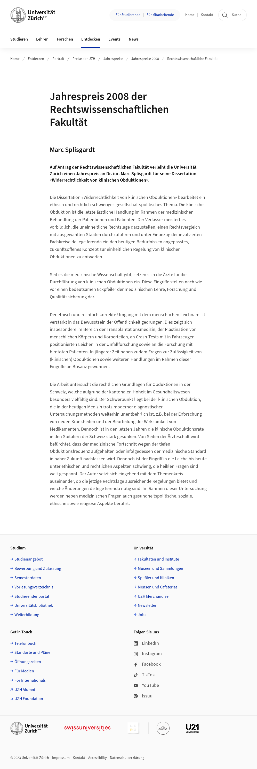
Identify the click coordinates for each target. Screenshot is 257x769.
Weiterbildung (26, 615)
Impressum (61, 757)
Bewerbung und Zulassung (37, 568)
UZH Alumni (24, 690)
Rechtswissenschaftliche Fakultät (192, 58)
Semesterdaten (27, 578)
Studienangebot (28, 559)
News (134, 39)
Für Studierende (128, 15)
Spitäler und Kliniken (156, 578)
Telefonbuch (25, 643)
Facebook (147, 664)
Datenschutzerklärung (127, 757)
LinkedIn (146, 643)
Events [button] (114, 39)
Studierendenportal (31, 596)
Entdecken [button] (90, 39)
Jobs (142, 615)
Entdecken (36, 58)
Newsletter (147, 605)
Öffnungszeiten (27, 662)
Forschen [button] (65, 39)
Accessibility (97, 757)
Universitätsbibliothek (33, 605)
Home (190, 15)
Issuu (143, 696)
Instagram (148, 653)
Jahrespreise (113, 58)
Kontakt (207, 15)
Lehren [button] (42, 39)
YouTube (146, 685)
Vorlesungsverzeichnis (33, 587)
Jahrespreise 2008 (145, 58)
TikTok (144, 675)
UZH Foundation (28, 699)
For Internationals (30, 680)
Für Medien (24, 671)
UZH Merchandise (153, 596)
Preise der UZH (84, 58)
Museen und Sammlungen (160, 568)
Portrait (58, 58)
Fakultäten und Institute (158, 559)
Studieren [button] (19, 39)
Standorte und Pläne (32, 652)
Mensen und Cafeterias (158, 587)
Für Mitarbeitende (160, 15)
